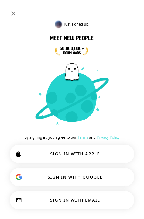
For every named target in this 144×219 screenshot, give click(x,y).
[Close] (13, 13)
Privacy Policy (108, 137)
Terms (83, 137)
